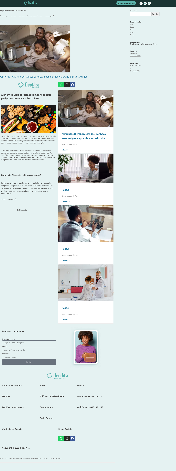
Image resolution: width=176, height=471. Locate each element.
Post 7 (132, 24)
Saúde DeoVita (23, 458)
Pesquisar (133, 11)
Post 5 (132, 29)
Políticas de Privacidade (52, 396)
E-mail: (5, 346)
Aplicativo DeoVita (136, 65)
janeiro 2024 (134, 53)
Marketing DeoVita (56, 458)
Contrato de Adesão (12, 429)
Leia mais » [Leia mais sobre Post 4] (65, 320)
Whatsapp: (6, 353)
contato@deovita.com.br (89, 396)
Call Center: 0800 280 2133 (90, 407)
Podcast (133, 68)
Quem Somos (46, 407)
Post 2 (65, 189)
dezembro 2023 (135, 56)
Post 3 (65, 248)
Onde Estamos (47, 418)
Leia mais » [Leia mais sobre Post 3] (65, 260)
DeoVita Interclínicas (13, 407)
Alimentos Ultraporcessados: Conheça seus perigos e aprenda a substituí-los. (44, 76)
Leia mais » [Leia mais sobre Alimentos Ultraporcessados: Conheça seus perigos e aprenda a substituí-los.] (65, 150)
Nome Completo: (8, 339)
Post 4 (65, 307)
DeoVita (6, 396)
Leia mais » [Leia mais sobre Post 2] (65, 201)
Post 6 (132, 27)
